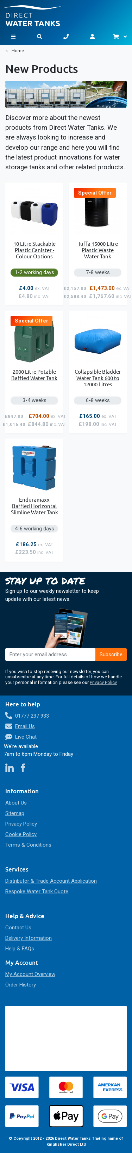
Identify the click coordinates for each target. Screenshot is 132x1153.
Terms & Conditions (28, 845)
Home (18, 50)
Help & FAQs (19, 948)
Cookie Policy (21, 834)
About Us (16, 803)
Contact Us (18, 927)
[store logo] (66, 13)
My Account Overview (30, 974)
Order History (20, 985)
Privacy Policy (103, 682)
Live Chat (26, 737)
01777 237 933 (32, 716)
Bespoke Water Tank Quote (36, 891)
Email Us (25, 726)
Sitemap (14, 813)
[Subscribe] (111, 654)
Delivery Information (28, 938)
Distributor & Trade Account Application (51, 881)
